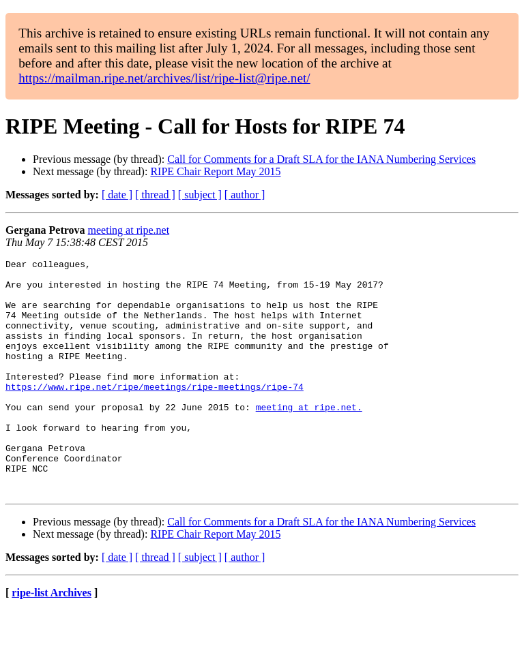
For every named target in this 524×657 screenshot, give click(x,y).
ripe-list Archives (51, 639)
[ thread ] (155, 194)
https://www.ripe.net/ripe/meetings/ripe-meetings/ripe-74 (154, 413)
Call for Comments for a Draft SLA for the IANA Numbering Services (321, 159)
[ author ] (244, 194)
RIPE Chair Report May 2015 (215, 171)
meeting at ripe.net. (309, 437)
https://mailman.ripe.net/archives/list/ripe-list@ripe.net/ (164, 78)
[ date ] (117, 194)
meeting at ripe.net (129, 230)
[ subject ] (200, 194)
